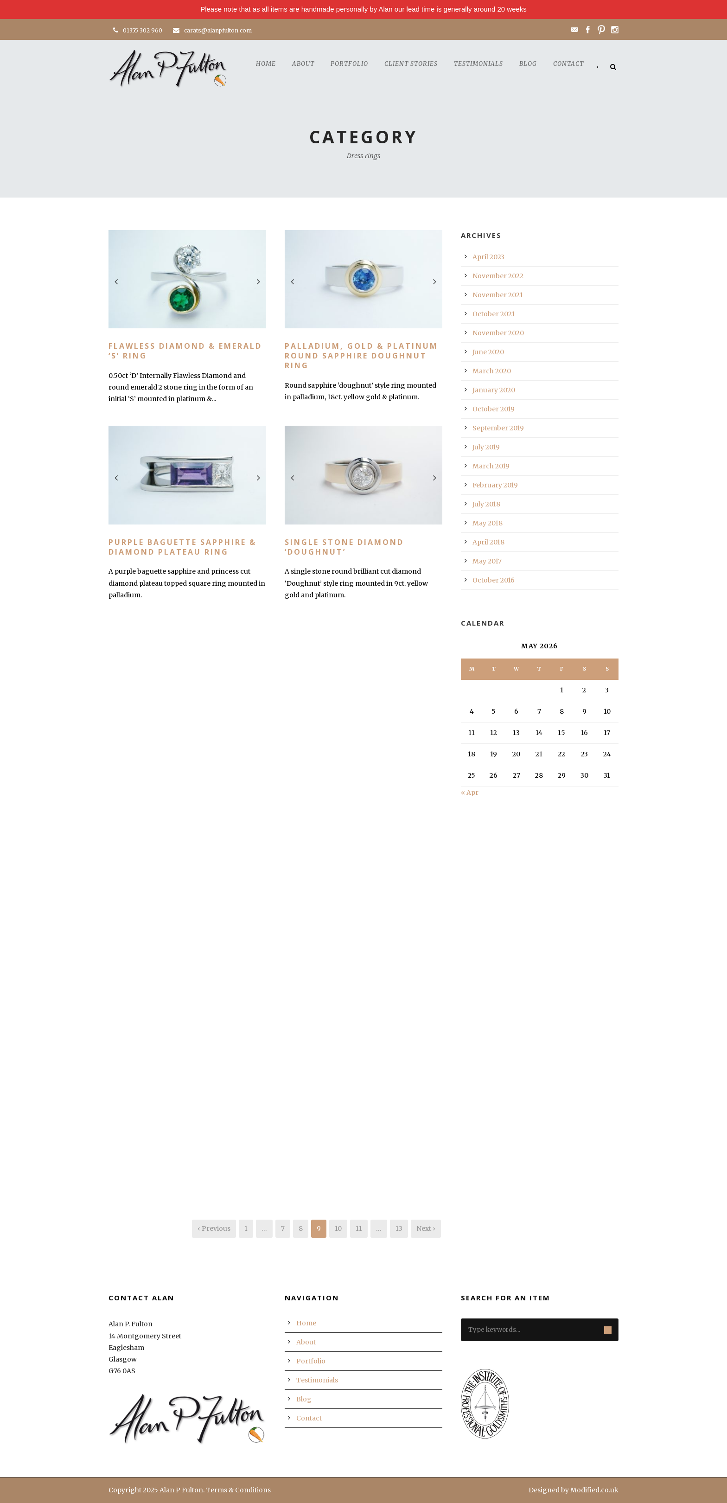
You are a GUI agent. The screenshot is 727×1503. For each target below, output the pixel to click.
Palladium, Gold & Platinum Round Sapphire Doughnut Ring (361, 356)
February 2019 (495, 485)
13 (398, 1228)
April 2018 (488, 542)
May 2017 (487, 561)
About (303, 64)
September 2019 (498, 428)
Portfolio (349, 64)
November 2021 (497, 295)
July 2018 (486, 504)
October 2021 (493, 314)
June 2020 (488, 352)
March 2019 (491, 466)
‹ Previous (214, 1228)
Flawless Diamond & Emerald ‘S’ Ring (185, 351)
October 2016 (493, 580)
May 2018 (487, 523)
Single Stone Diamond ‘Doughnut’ (344, 547)
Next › (425, 1228)
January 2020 (493, 390)
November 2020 (498, 333)
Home (266, 64)
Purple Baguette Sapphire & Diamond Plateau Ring (182, 547)
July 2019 (486, 447)
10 (338, 1228)
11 (359, 1228)
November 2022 (497, 276)
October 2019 (493, 409)
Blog (528, 64)
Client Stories (411, 64)
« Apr (469, 792)
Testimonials (478, 64)
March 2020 (491, 371)
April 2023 (488, 257)
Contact (568, 64)
